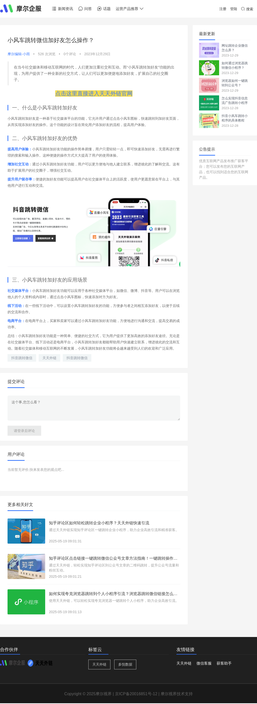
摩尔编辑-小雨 (19, 54)
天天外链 (49, 358)
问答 (85, 9)
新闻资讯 (62, 9)
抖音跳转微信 (21, 358)
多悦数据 (125, 664)
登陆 (233, 9)
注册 (222, 9)
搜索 (247, 9)
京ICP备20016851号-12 (136, 694)
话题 (104, 9)
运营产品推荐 (130, 9)
